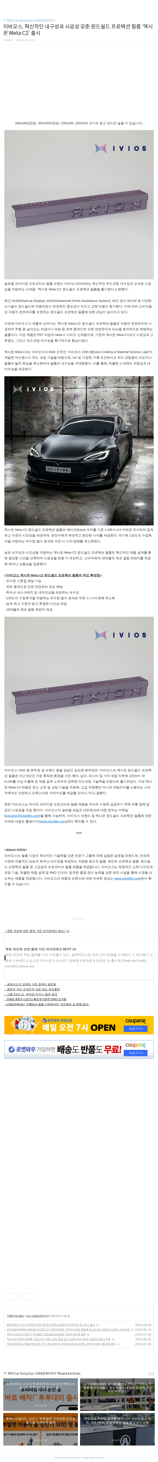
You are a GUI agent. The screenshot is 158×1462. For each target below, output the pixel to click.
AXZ (78, 1457)
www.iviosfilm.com (53, 821)
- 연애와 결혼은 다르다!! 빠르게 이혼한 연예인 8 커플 (35, 999)
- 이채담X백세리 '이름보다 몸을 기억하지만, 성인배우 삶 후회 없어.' (46, 1004)
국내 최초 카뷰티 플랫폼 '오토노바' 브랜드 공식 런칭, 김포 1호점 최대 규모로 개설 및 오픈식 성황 (58, 1339)
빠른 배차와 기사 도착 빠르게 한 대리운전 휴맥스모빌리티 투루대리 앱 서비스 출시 (51, 1324)
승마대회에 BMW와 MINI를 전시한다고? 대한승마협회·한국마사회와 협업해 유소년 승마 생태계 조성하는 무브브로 (68, 1329)
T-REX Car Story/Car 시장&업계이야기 (29, 21)
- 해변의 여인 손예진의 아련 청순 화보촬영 (32, 989)
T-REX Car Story (15, 1316)
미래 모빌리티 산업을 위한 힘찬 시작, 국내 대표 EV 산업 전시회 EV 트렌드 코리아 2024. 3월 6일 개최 (61, 1344)
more (151, 1373)
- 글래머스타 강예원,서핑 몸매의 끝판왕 (30, 984)
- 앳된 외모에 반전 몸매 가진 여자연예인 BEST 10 (36, 931)
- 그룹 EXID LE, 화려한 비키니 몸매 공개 (30, 994)
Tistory (100, 1457)
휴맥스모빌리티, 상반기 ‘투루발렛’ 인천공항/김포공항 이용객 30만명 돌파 (46, 1334)
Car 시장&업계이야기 (37, 1316)
